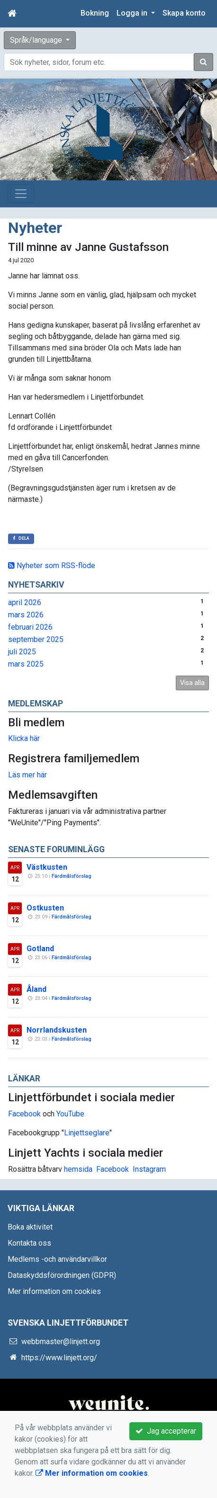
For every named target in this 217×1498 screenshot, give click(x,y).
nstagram (150, 1169)
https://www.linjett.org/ (59, 1357)
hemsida (78, 1169)
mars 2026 (26, 614)
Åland (36, 989)
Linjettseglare (86, 1132)
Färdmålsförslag (71, 876)
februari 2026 (30, 627)
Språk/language (37, 40)
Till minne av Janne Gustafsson (88, 247)
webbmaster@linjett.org (60, 1341)
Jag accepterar (166, 1431)
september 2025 (35, 639)
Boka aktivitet (30, 1226)
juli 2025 (22, 651)
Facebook (24, 1113)
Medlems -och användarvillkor (57, 1259)
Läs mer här (27, 774)
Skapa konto (184, 13)
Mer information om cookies (54, 1291)
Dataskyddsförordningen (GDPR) (62, 1275)
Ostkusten (45, 907)
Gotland (40, 948)
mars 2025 (26, 664)
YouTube (70, 1113)
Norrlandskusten (57, 1029)
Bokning (95, 13)
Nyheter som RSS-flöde (51, 565)
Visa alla (192, 683)
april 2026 (24, 602)
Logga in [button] (133, 13)
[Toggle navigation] (21, 193)
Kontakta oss (29, 1243)
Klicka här (24, 738)
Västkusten (47, 867)
